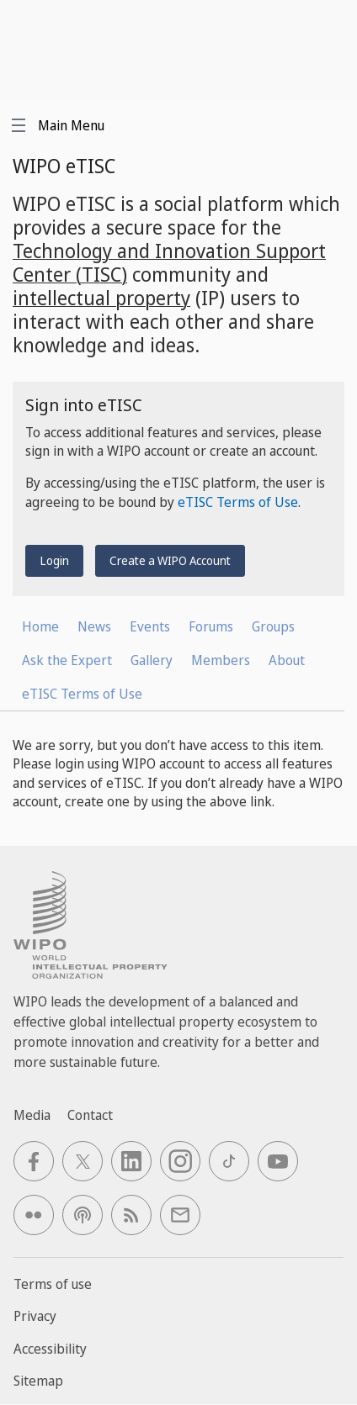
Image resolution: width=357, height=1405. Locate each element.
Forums (211, 626)
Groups (273, 626)
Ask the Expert (67, 660)
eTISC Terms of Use (238, 502)
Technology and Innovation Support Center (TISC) (169, 262)
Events (150, 626)
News (94, 626)
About (287, 660)
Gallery (152, 660)
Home (40, 626)
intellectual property (101, 297)
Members (220, 660)
